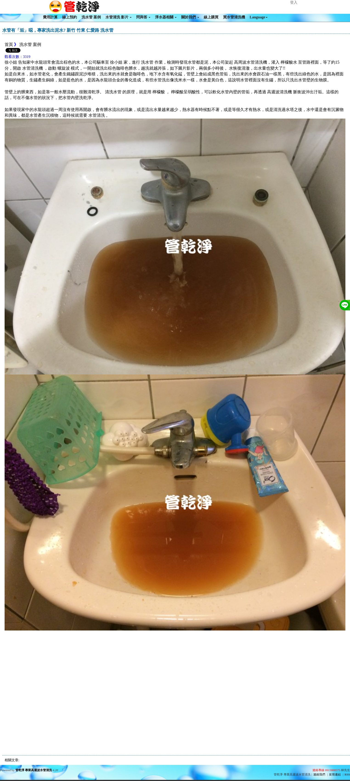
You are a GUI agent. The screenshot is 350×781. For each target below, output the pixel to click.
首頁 (9, 44)
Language (259, 17)
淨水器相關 (166, 17)
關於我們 (190, 17)
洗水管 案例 (91, 17)
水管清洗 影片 (118, 17)
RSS (347, 774)
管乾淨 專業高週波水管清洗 (33, 770)
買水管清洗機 (234, 17)
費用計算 (50, 17)
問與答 (143, 17)
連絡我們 (319, 774)
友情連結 (335, 774)
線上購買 (211, 17)
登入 (293, 2)
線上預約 (69, 17)
